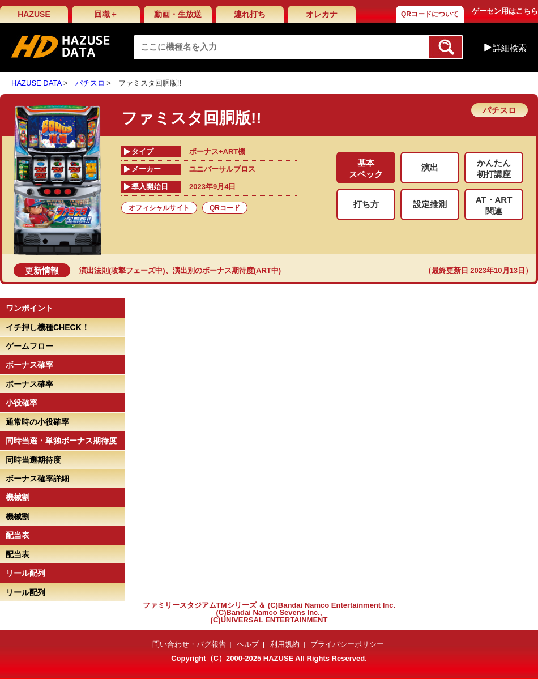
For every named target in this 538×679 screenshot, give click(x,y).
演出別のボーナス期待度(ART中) (227, 270)
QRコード (225, 208)
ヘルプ (248, 644)
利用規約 (285, 644)
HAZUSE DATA (36, 83)
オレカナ (322, 14)
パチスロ (90, 83)
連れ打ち (250, 14)
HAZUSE (34, 14)
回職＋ (106, 14)
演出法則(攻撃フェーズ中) (122, 270)
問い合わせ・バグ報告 (189, 644)
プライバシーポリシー (347, 644)
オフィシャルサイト (159, 208)
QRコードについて (430, 14)
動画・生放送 (178, 14)
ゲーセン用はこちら (505, 11)
